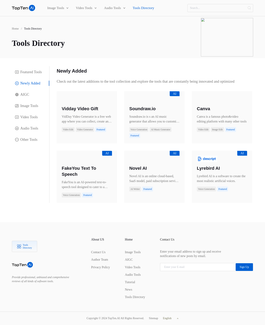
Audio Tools (114, 8)
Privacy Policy (100, 267)
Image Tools (58, 8)
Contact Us (98, 252)
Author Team (99, 259)
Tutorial (130, 282)
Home (15, 28)
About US (97, 239)
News (128, 289)
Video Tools (86, 8)
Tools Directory (143, 8)
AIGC (129, 259)
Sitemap (153, 318)
